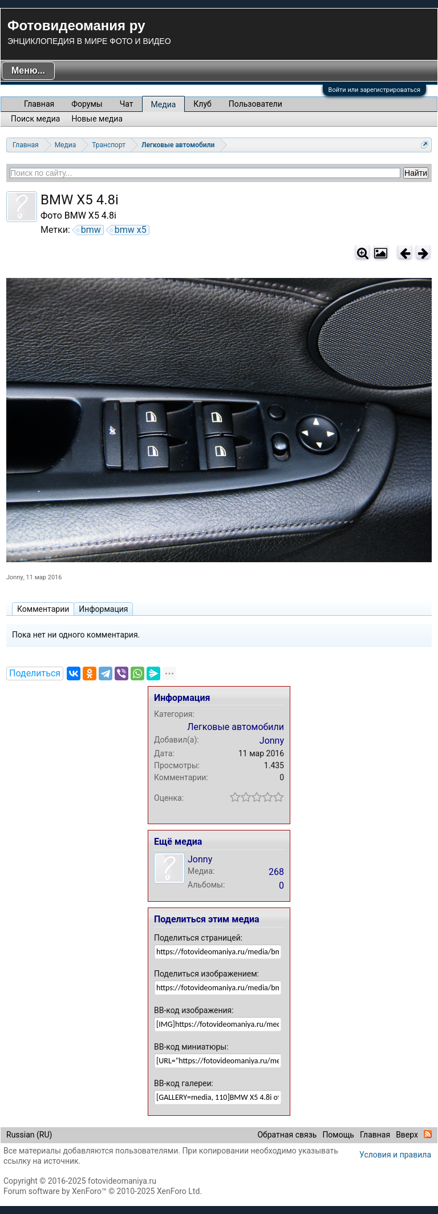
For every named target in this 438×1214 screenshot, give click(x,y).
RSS (428, 1134)
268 (276, 871)
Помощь (338, 1134)
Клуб (202, 103)
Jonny (14, 577)
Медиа (163, 104)
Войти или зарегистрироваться (374, 90)
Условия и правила (395, 1154)
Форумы (86, 103)
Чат (126, 103)
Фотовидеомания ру (76, 25)
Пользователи (255, 103)
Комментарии (43, 609)
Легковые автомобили (235, 726)
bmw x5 (129, 230)
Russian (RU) (29, 1134)
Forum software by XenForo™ (102, 1191)
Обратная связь (287, 1134)
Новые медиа (97, 118)
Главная (39, 103)
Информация (103, 609)
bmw (89, 230)
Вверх (407, 1134)
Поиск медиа (35, 118)
